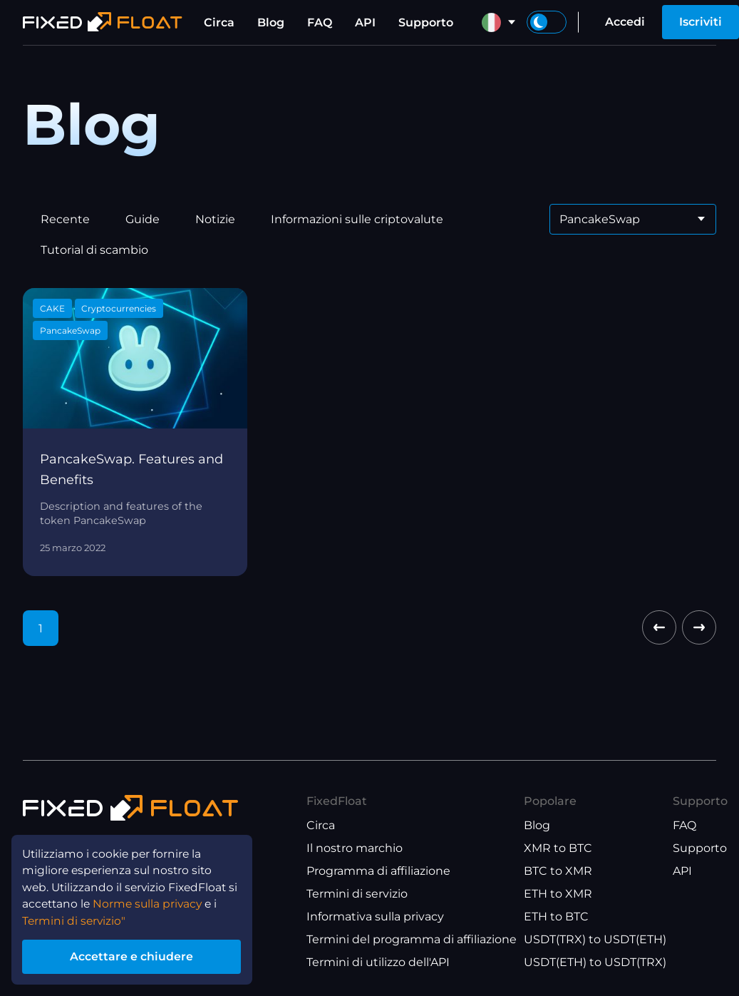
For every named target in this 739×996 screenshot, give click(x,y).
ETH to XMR (558, 893)
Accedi (625, 22)
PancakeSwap (70, 330)
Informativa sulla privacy (375, 916)
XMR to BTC (558, 848)
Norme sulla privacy (152, 901)
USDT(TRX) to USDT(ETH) (595, 939)
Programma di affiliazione (378, 871)
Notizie (215, 219)
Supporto (425, 22)
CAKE (52, 308)
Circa (219, 22)
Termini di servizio (357, 893)
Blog (270, 22)
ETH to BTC (556, 916)
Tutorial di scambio (94, 250)
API (365, 22)
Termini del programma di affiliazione (411, 939)
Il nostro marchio (354, 848)
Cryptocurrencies (118, 308)
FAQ (319, 22)
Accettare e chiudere (135, 955)
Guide (142, 219)
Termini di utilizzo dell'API (378, 962)
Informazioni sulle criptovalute (357, 219)
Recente (65, 219)
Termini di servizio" (75, 918)
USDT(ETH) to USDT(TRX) (595, 962)
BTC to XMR (558, 871)
